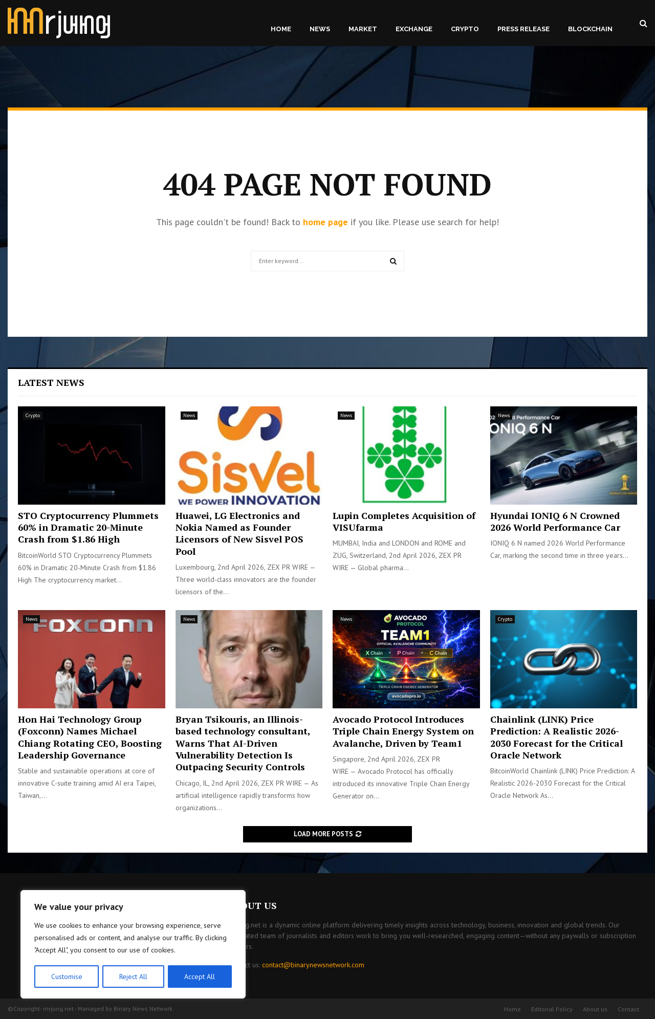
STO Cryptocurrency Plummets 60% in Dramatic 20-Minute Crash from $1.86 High (88, 527)
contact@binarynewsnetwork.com (313, 964)
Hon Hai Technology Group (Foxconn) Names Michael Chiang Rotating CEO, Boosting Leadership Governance (90, 737)
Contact (628, 1009)
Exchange (414, 29)
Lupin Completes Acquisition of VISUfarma (404, 521)
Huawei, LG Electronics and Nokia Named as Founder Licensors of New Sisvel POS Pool (239, 533)
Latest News (51, 382)
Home (281, 29)
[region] (133, 945)
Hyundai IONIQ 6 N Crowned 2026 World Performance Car (555, 521)
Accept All (200, 976)
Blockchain (590, 29)
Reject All (133, 976)
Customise (66, 976)
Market (362, 29)
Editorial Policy (552, 1009)
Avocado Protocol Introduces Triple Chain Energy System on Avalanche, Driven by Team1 (403, 731)
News (320, 29)
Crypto (465, 29)
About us (595, 1009)
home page (325, 222)
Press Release (523, 29)
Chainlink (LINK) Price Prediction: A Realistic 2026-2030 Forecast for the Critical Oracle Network (556, 737)
